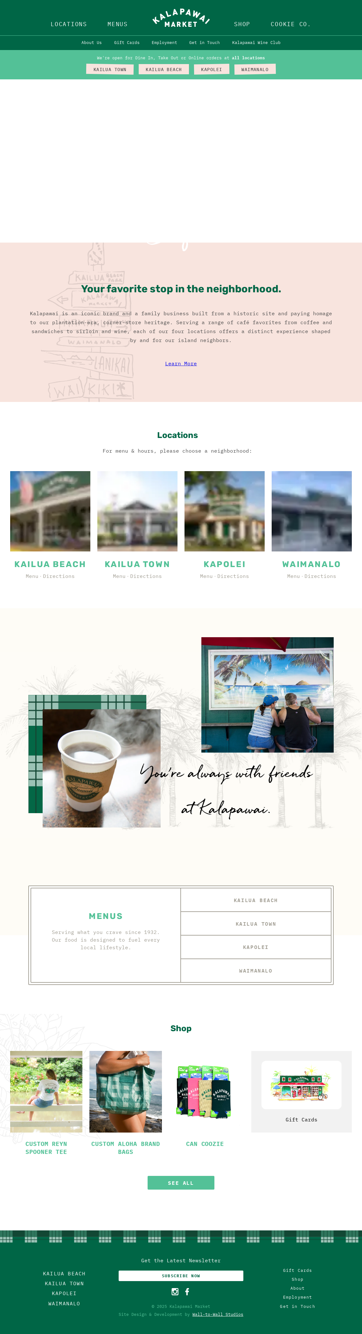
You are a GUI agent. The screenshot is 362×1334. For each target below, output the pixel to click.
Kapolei (256, 947)
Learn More (181, 363)
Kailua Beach (256, 900)
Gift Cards (127, 42)
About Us (91, 42)
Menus (117, 23)
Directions (59, 576)
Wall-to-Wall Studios (217, 1314)
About (297, 1288)
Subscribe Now (181, 1276)
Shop (242, 23)
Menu (32, 576)
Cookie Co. (291, 23)
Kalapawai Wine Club (256, 42)
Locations (68, 23)
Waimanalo (255, 970)
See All (181, 1183)
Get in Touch (204, 42)
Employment (164, 42)
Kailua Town (256, 923)
